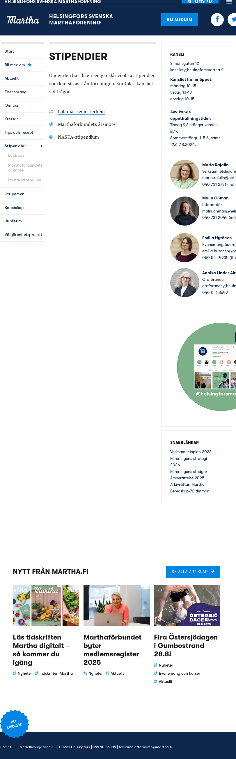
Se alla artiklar (189, 568)
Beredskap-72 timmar (189, 487)
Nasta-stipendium (24, 176)
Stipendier (15, 142)
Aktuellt (12, 74)
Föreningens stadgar (188, 467)
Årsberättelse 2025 (187, 474)
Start (9, 47)
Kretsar (11, 115)
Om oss (12, 101)
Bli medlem (179, 15)
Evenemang (16, 88)
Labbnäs (16, 151)
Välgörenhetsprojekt (23, 231)
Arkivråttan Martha (187, 480)
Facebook (217, 15)
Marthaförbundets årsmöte (25, 164)
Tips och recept (19, 128)
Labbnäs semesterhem (81, 107)
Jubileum (13, 217)
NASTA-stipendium (78, 133)
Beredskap (14, 204)
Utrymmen (14, 190)
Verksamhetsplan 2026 (191, 448)
